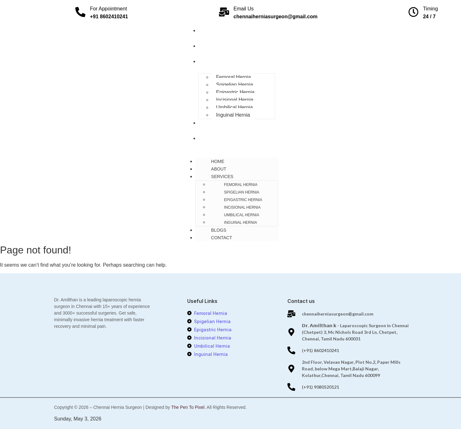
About (208, 46)
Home (207, 30)
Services (212, 61)
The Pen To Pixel (188, 407)
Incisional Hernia (234, 99)
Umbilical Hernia (234, 107)
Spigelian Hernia (234, 84)
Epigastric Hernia (235, 92)
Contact (211, 138)
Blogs (208, 122)
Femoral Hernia (233, 77)
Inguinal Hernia (233, 115)
